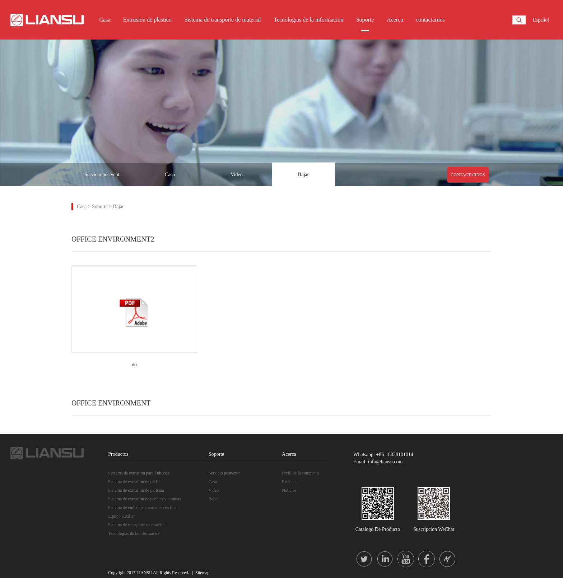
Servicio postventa (103, 174)
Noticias (289, 490)
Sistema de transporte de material (222, 20)
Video (236, 174)
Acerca (395, 20)
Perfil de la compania (300, 473)
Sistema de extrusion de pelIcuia (136, 490)
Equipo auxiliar (121, 516)
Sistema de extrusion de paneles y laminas (144, 498)
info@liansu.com (385, 461)
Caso (170, 174)
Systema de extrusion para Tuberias (138, 473)
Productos (118, 454)
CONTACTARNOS (468, 174)
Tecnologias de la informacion (308, 20)
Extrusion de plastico (147, 20)
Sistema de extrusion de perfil (133, 481)
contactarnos (430, 20)
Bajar (303, 174)
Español (541, 20)
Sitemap (202, 572)
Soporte (365, 20)
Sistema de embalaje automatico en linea (143, 507)
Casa (104, 20)
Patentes (289, 481)
